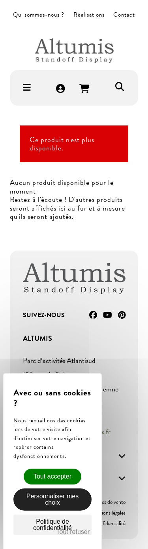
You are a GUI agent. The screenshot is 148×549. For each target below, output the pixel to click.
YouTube (107, 315)
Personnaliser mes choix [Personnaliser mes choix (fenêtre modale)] (52, 499)
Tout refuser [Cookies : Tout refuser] (73, 531)
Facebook (93, 315)
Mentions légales (108, 513)
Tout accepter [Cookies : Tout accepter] (52, 476)
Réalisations (89, 14)
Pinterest (122, 315)
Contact (124, 14)
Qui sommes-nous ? (38, 14)
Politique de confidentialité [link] (52, 524)
